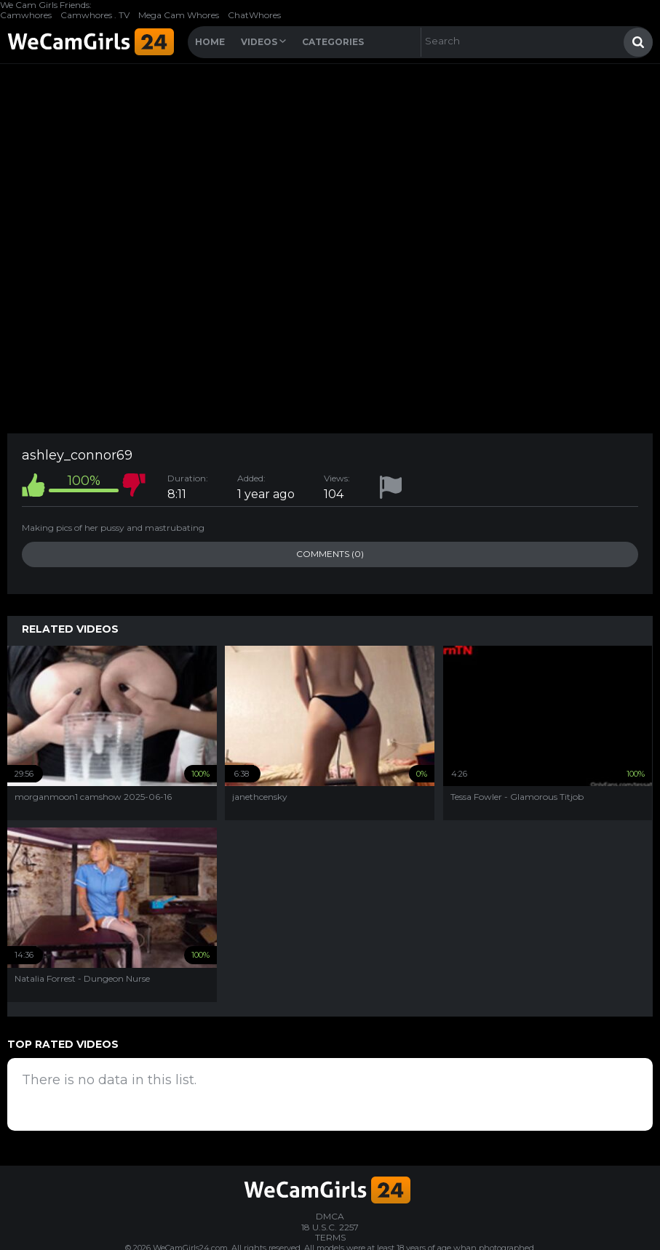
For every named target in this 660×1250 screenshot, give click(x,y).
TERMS (330, 1237)
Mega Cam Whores (178, 14)
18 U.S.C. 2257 (330, 1227)
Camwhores (26, 14)
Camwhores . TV (95, 14)
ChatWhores (254, 14)
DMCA (330, 1216)
